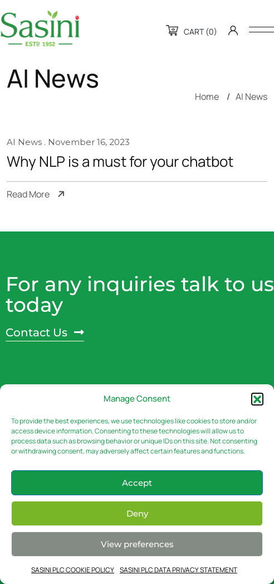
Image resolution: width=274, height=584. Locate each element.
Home (207, 96)
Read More (28, 194)
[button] (257, 398)
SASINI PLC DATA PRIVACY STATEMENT (178, 570)
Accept (137, 482)
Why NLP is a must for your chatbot (120, 162)
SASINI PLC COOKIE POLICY (72, 570)
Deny (137, 513)
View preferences (137, 544)
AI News (251, 96)
